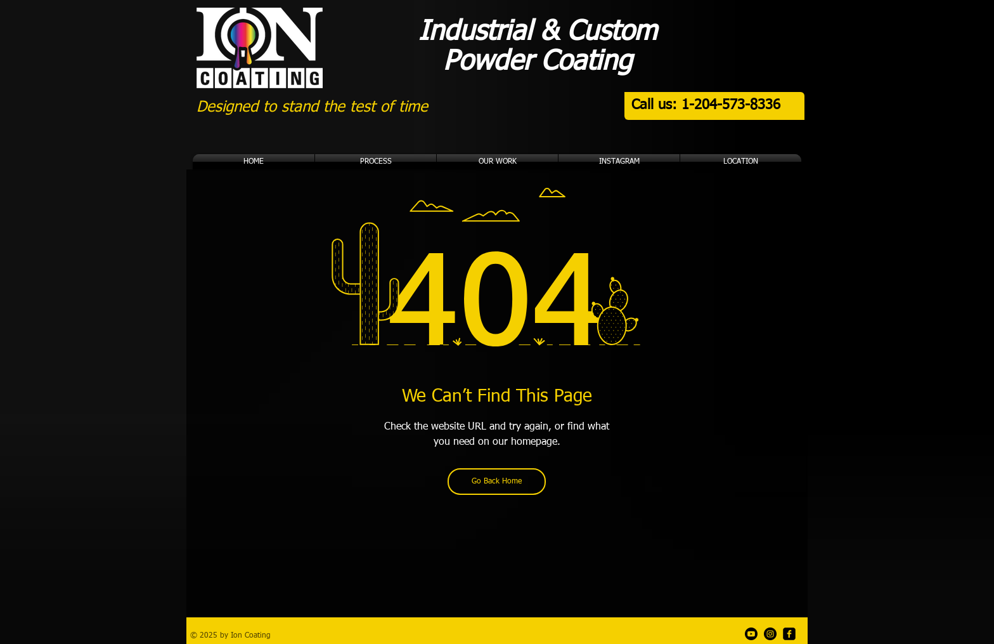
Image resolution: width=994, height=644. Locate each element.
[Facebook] (789, 634)
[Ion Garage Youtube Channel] (751, 634)
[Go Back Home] (497, 481)
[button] (497, 161)
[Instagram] (770, 634)
